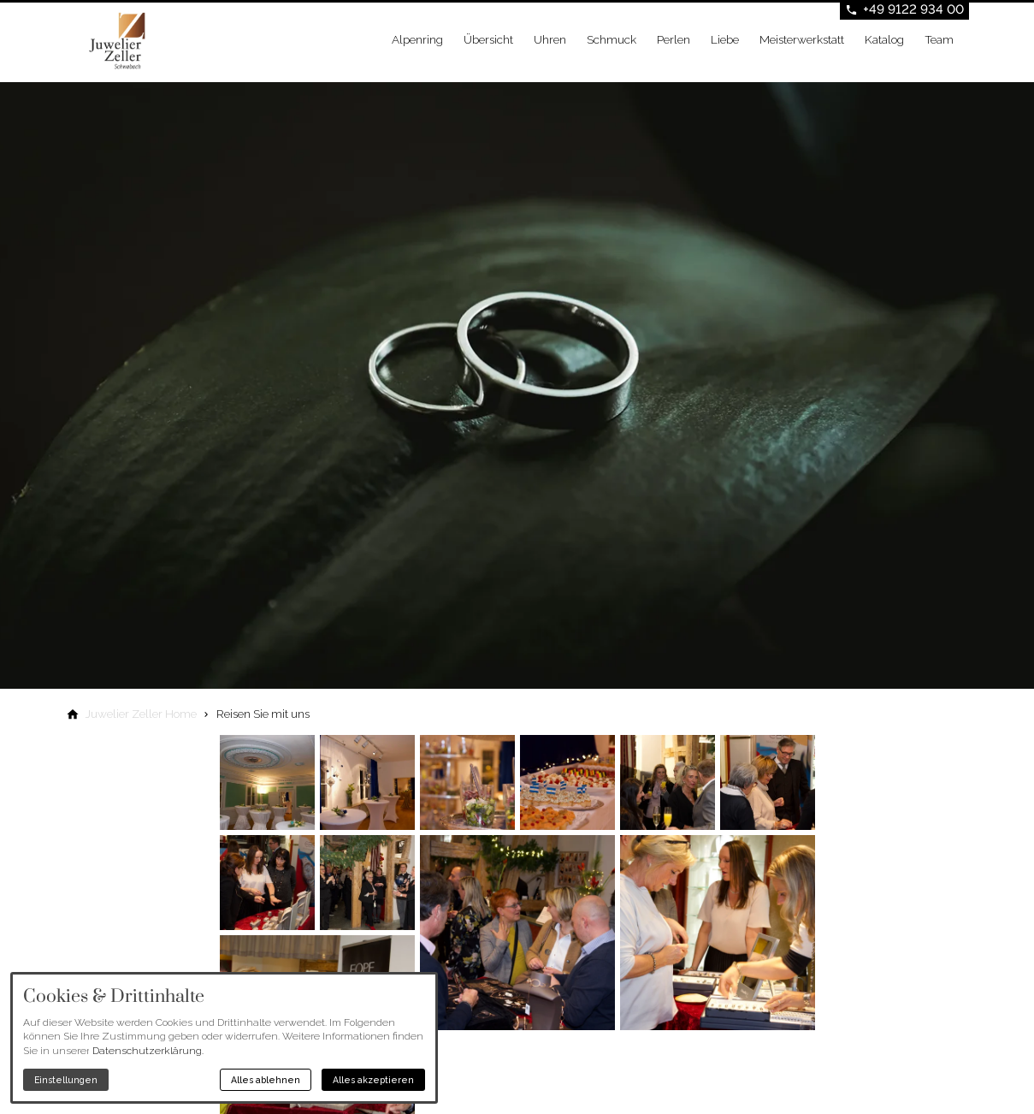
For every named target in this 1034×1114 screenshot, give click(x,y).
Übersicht (488, 39)
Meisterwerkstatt (801, 39)
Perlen (673, 39)
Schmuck (611, 39)
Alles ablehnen (265, 1080)
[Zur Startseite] (153, 41)
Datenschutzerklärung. (148, 1051)
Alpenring (417, 39)
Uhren (550, 39)
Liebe (725, 39)
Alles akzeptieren (373, 1080)
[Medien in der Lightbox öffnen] (267, 782)
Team (939, 39)
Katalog (884, 39)
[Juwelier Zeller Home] (141, 714)
